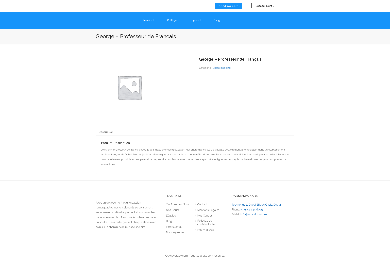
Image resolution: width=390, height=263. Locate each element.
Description (106, 132)
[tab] (106, 132)
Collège (173, 20)
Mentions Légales (208, 210)
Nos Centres (205, 215)
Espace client (265, 5)
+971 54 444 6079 (252, 209)
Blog (217, 20)
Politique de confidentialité (206, 222)
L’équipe (171, 215)
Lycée (197, 20)
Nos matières (205, 229)
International (173, 226)
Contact (202, 204)
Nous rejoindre (175, 232)
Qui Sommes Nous (177, 204)
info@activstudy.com (254, 214)
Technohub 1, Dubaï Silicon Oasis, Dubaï (256, 204)
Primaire (149, 20)
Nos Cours (172, 210)
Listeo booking (222, 67)
